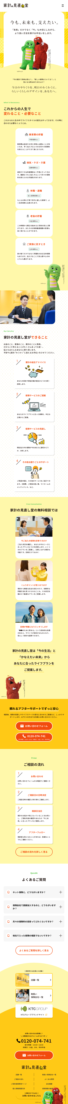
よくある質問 (49, 1079)
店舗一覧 (19, 1075)
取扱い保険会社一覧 (49, 1075)
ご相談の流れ (18, 1079)
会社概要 (49, 1084)
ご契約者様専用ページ (19, 1084)
